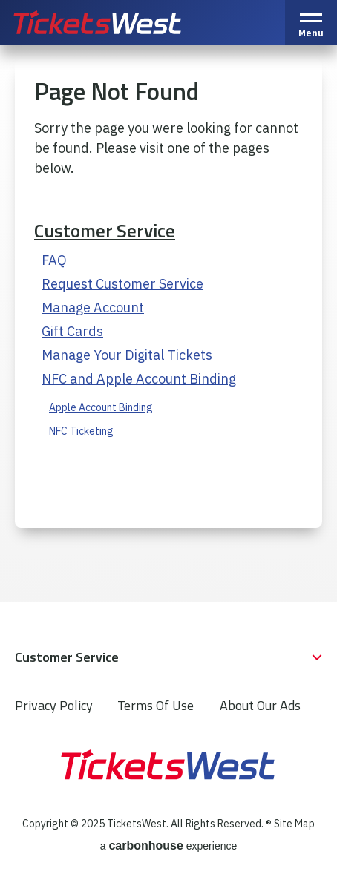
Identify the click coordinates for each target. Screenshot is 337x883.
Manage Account (93, 307)
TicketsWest (113, 22)
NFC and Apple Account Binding (139, 378)
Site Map (294, 823)
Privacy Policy (54, 705)
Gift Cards (72, 331)
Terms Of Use (155, 705)
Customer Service (104, 231)
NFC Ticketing (81, 431)
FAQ (54, 260)
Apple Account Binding (101, 407)
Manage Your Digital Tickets (127, 355)
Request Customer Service (122, 283)
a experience (169, 845)
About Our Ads (260, 705)
